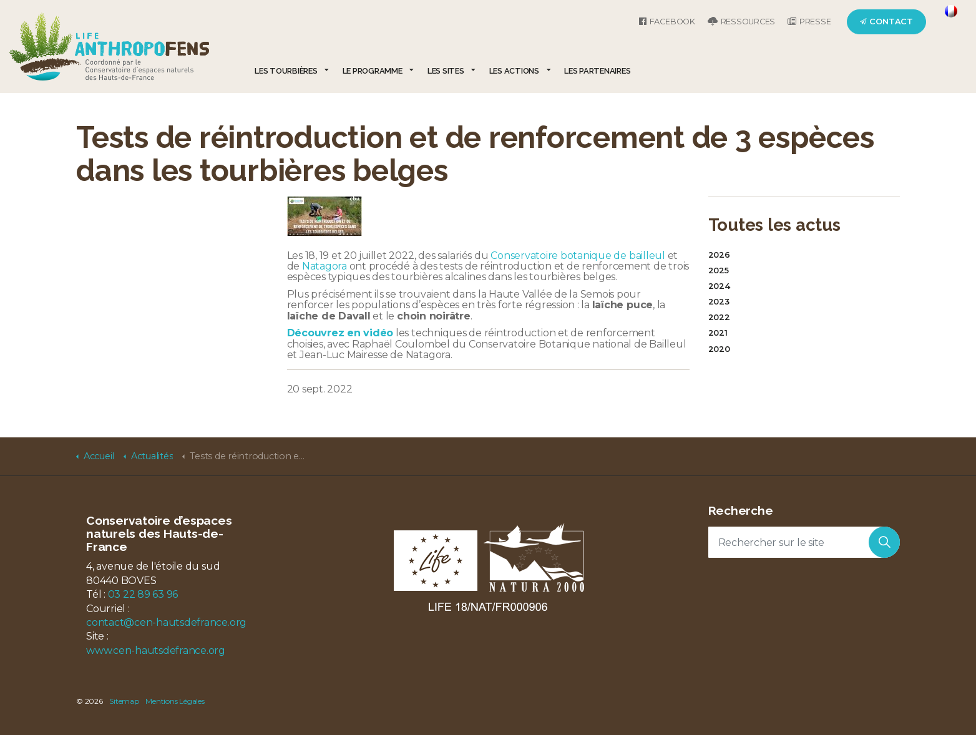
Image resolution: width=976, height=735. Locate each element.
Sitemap (124, 701)
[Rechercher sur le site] (804, 542)
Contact (886, 21)
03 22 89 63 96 (143, 594)
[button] (884, 542)
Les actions (514, 70)
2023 (719, 301)
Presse (809, 21)
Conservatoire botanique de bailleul (577, 255)
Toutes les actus (774, 225)
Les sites (445, 70)
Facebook (667, 21)
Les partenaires (597, 70)
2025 (718, 270)
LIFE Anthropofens (109, 46)
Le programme (373, 70)
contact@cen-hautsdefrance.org (166, 622)
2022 (719, 317)
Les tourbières (286, 70)
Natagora (324, 266)
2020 (719, 349)
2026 (719, 255)
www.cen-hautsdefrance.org (155, 650)
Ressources (741, 21)
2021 (718, 333)
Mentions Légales (174, 701)
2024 (719, 286)
